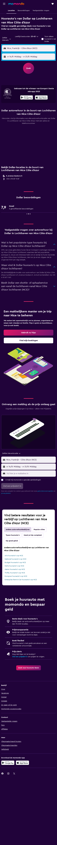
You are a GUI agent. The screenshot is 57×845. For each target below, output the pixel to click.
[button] (4, 3)
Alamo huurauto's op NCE (15, 569)
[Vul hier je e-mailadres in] (30, 473)
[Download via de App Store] (41, 98)
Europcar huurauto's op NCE (16, 576)
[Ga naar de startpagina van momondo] (16, 3)
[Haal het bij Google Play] (26, 98)
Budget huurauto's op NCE (15, 562)
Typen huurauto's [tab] (13, 535)
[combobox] (6, 39)
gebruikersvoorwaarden (45, 491)
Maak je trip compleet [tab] (33, 535)
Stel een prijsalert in (19, 657)
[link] (28, 333)
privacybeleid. (6, 493)
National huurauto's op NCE (15, 559)
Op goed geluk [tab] (12, 541)
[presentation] (41, 97)
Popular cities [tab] (39, 529)
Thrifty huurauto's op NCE (15, 573)
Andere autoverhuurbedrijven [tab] (18, 529)
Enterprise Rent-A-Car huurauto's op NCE (21, 580)
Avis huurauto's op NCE (14, 556)
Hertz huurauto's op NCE (14, 566)
